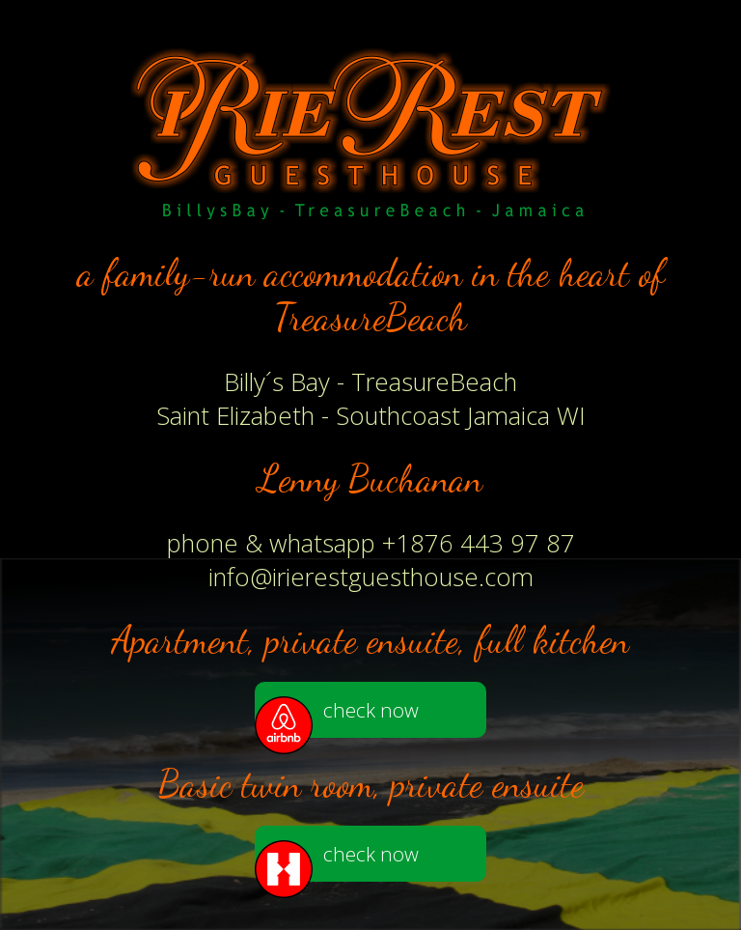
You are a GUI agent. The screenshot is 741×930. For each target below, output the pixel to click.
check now (337, 717)
